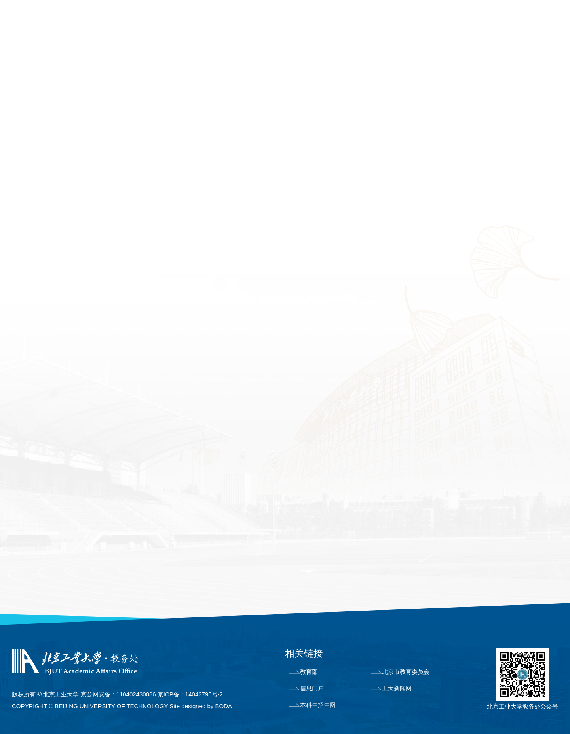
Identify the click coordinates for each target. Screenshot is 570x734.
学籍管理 (365, 52)
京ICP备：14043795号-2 (190, 694)
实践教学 (248, 52)
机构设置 (71, 52)
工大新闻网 (391, 688)
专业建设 (130, 52)
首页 (20, 52)
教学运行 (306, 52)
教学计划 (38, 241)
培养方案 (39, 219)
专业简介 (38, 196)
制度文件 (542, 52)
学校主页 (450, 18)
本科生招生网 (312, 704)
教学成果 (424, 52)
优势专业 (38, 264)
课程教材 (189, 52)
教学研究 (38, 309)
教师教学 (483, 52)
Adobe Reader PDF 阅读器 (229, 502)
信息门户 (306, 688)
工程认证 (38, 287)
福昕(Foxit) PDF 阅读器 (241, 484)
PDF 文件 (190, 520)
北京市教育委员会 (400, 671)
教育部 (303, 671)
